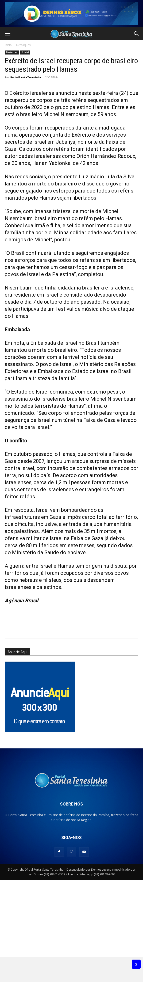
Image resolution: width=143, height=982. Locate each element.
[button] (7, 33)
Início (8, 45)
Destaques (23, 45)
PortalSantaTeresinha (26, 77)
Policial (25, 52)
